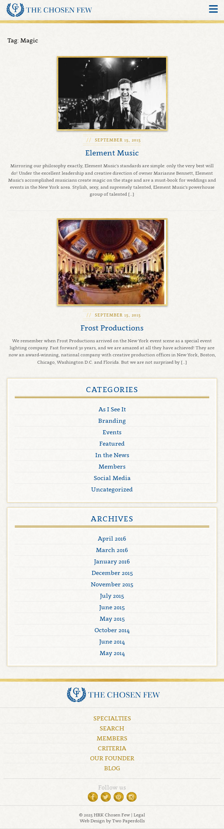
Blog (112, 768)
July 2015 (112, 595)
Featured (112, 443)
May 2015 (112, 618)
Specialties (112, 718)
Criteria (112, 748)
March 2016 (112, 550)
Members (112, 466)
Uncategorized (112, 489)
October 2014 (112, 630)
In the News (112, 455)
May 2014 (112, 653)
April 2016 (112, 538)
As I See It (112, 409)
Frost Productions (112, 327)
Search (112, 728)
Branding (112, 420)
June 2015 (112, 607)
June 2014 (112, 641)
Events (112, 432)
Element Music (112, 152)
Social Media (112, 478)
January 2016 (112, 561)
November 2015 (112, 584)
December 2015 (112, 572)
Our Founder (112, 758)
